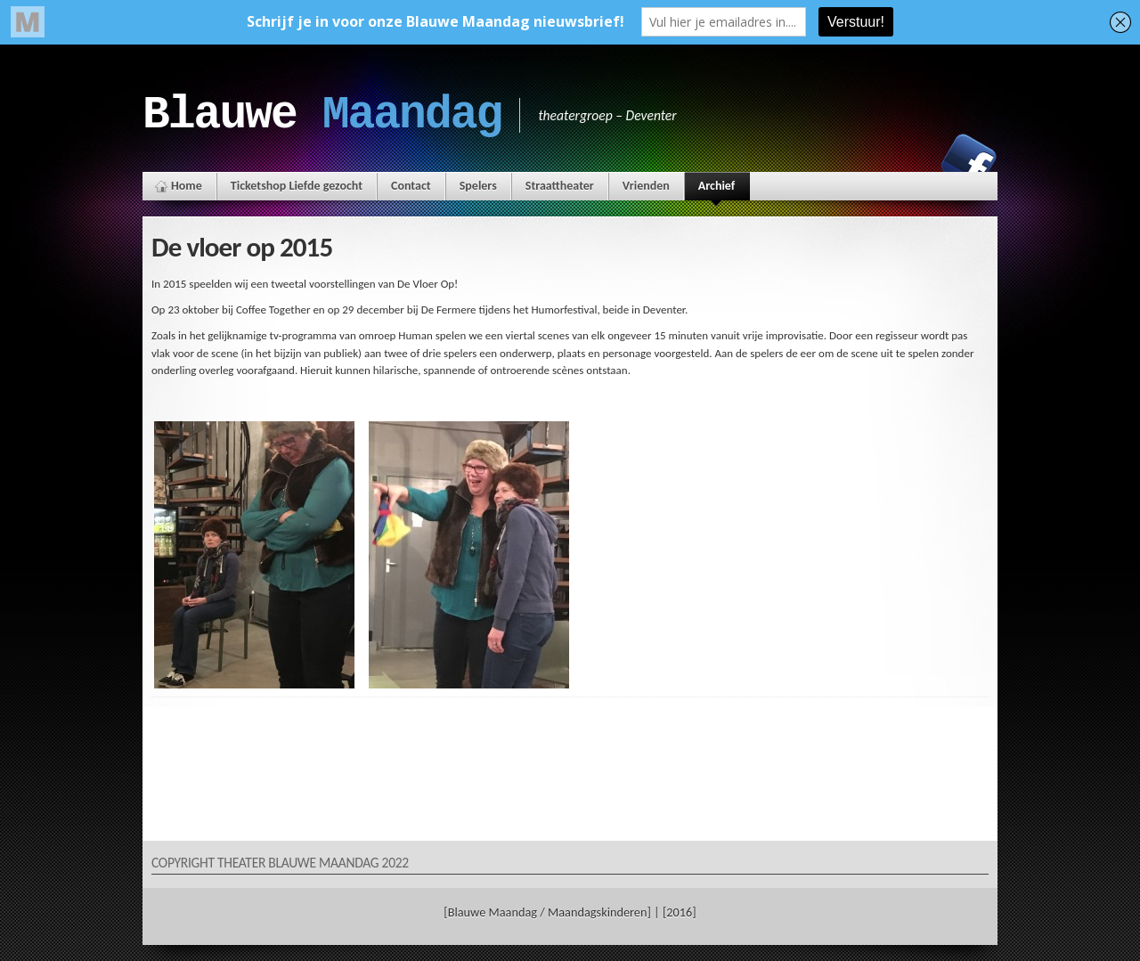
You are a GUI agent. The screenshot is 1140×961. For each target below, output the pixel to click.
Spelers (478, 185)
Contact (411, 185)
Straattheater (559, 185)
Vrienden (646, 185)
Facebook (969, 161)
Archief (716, 189)
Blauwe (321, 115)
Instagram (907, 161)
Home (186, 185)
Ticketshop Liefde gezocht (296, 185)
